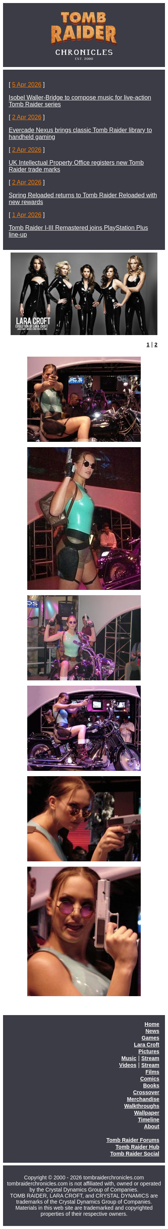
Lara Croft (146, 1045)
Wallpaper (146, 1113)
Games (150, 1038)
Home (152, 1024)
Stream (150, 1058)
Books (151, 1085)
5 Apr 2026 (26, 84)
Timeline (148, 1120)
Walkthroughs (141, 1106)
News (152, 1031)
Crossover (146, 1092)
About (151, 1126)
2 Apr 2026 (26, 117)
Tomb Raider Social (134, 1154)
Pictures (148, 1051)
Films (152, 1072)
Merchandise (143, 1099)
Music (129, 1058)
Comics (149, 1079)
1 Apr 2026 (26, 215)
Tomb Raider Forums (132, 1140)
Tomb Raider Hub (137, 1147)
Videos (128, 1065)
